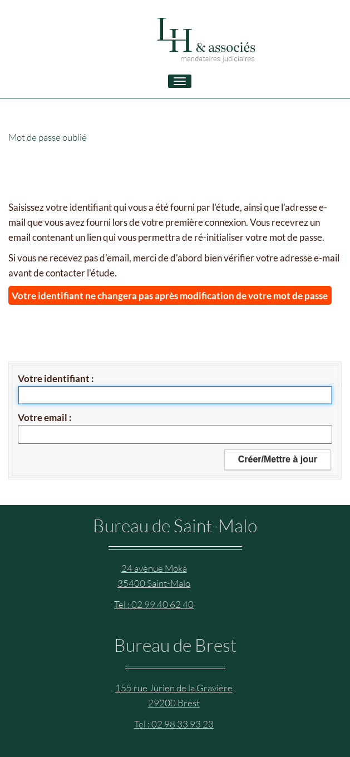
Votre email (43, 417)
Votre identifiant (54, 378)
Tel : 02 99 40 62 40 (154, 604)
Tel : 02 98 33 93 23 (174, 724)
